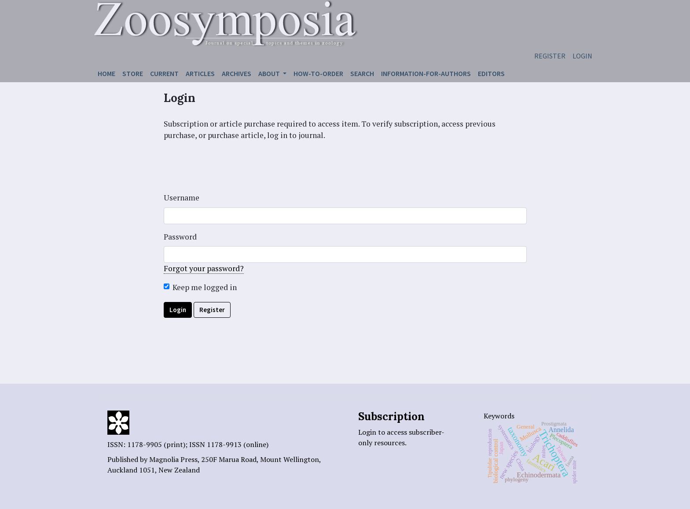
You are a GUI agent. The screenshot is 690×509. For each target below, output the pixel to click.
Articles (200, 73)
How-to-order (318, 73)
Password (180, 237)
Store (132, 73)
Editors (491, 73)
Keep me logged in (204, 287)
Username (181, 198)
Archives (236, 73)
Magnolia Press (173, 459)
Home (106, 73)
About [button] (269, 73)
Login (582, 55)
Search (362, 73)
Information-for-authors (426, 73)
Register (549, 55)
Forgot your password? (204, 268)
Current (164, 73)
